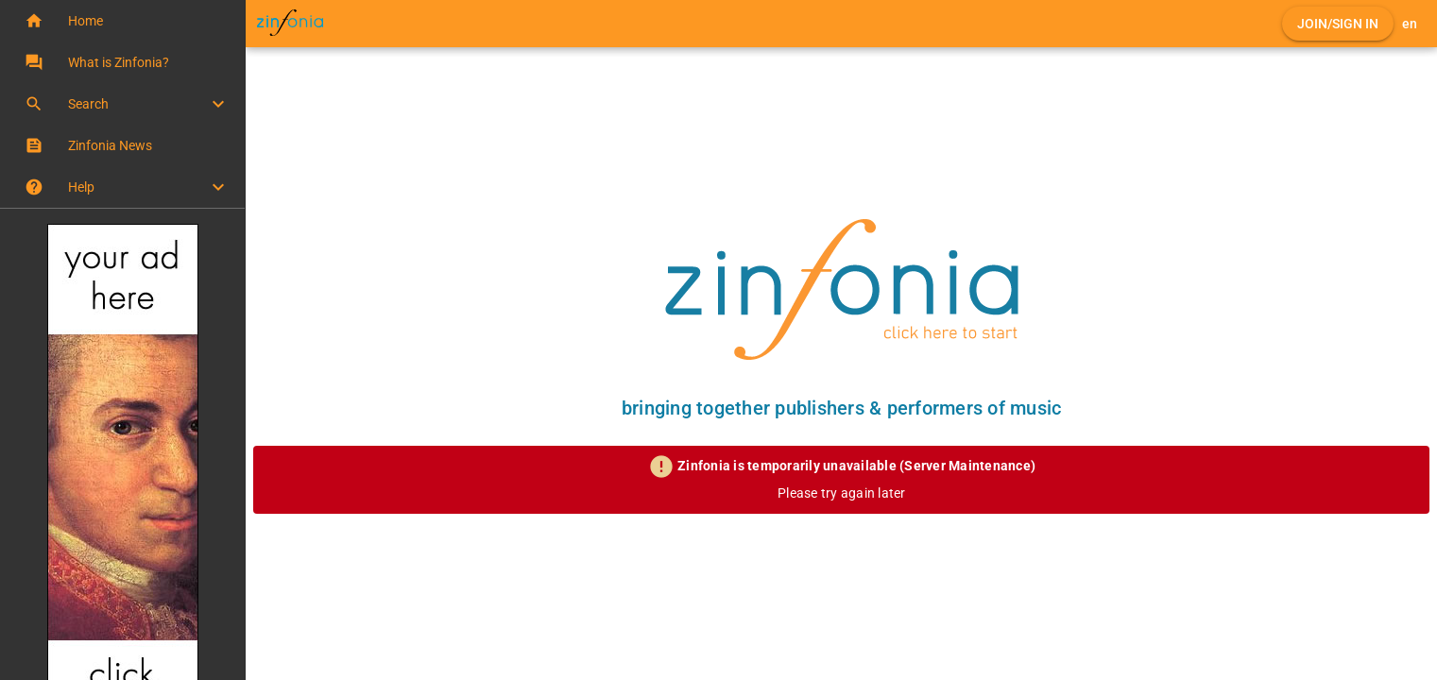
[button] (122, 21)
